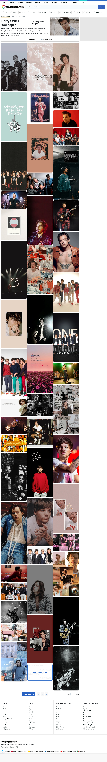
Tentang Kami (5, 747)
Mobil (46, 2)
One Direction (6, 725)
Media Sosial (59, 709)
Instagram (32, 711)
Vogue (58, 711)
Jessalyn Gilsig (87, 717)
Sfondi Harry (82, 751)
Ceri (30, 715)
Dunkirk (85, 715)
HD (83, 2)
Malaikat (5, 717)
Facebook (5, 715)
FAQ (17, 747)
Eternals (31, 707)
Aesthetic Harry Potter (89, 723)
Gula (84, 707)
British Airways (60, 727)
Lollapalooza (6, 729)
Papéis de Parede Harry (69, 751)
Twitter (31, 719)
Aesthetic (73, 2)
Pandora (31, 721)
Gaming (29, 2)
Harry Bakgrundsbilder (53, 751)
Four (57, 719)
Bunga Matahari (7, 719)
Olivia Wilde (32, 723)
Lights (58, 721)
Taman (31, 725)
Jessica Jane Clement (89, 721)
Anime (20, 2)
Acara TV (64, 2)
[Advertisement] (93, 28)
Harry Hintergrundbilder (36, 751)
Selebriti (54, 2)
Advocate (59, 725)
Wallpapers (7, 751)
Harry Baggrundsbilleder (20, 751)
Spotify (31, 717)
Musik (4, 709)
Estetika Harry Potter (89, 725)
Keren (12, 2)
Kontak (12, 747)
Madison (58, 715)
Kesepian (32, 727)
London (5, 721)
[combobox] (61, 7)
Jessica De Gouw (88, 719)
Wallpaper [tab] (31, 39)
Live (4, 707)
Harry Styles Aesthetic (89, 727)
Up (30, 709)
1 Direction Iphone (88, 711)
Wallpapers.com (5, 16)
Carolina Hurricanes (61, 707)
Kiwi (57, 723)
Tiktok (31, 713)
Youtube (5, 713)
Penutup (58, 713)
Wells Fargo (59, 729)
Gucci (4, 711)
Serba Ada (86, 713)
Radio (57, 717)
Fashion (5, 727)
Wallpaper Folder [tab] (46, 39)
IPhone (37, 2)
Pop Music (86, 709)
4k (4, 2)
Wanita (31, 729)
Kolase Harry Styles (88, 729)
